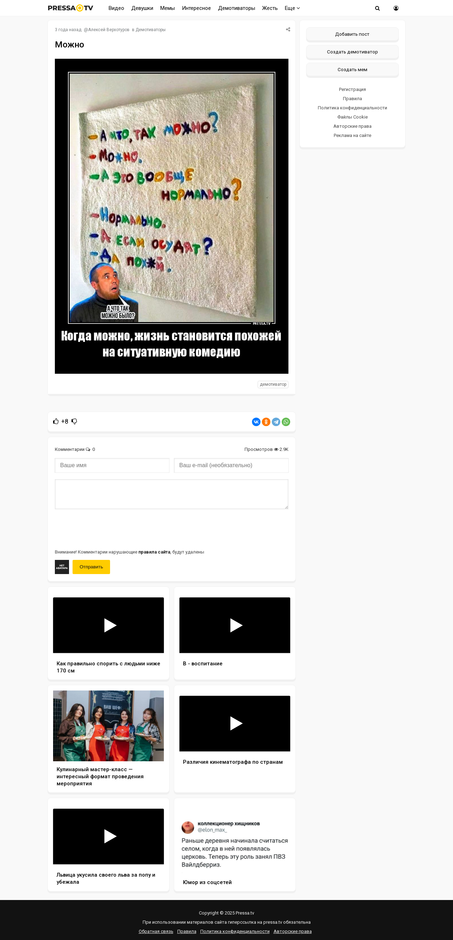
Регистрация (352, 89)
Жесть (270, 8)
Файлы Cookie (352, 117)
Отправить (91, 566)
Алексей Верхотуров (109, 29)
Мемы (167, 8)
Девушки (142, 8)
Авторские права (352, 126)
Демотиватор (273, 384)
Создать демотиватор (352, 52)
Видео (116, 8)
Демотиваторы (236, 8)
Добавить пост (352, 34)
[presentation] (108, 528)
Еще (292, 8)
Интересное (196, 8)
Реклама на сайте (352, 135)
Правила (352, 98)
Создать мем (352, 69)
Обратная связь (156, 931)
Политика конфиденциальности (352, 107)
